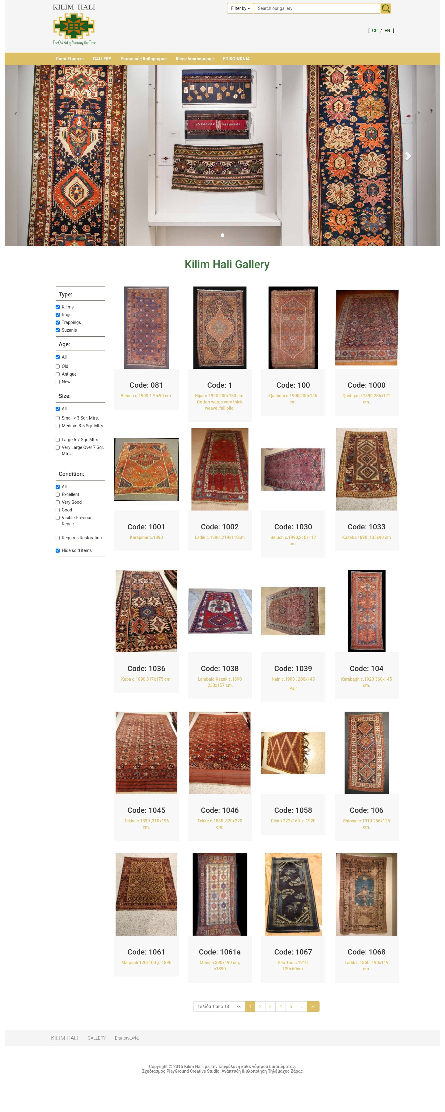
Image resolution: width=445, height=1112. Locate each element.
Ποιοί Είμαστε (70, 58)
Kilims (65, 306)
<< (239, 1006)
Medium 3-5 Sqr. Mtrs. (80, 425)
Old (62, 366)
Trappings (68, 322)
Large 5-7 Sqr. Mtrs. (77, 439)
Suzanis (66, 330)
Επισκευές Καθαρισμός (144, 58)
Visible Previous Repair (74, 520)
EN (387, 30)
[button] (37, 155)
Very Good (69, 502)
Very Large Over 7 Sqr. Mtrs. (80, 450)
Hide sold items (74, 550)
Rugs (63, 314)
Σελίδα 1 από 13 (213, 1006)
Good (64, 509)
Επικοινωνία (127, 1038)
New (63, 381)
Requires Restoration (79, 537)
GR (375, 30)
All (61, 357)
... (301, 1006)
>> (313, 1006)
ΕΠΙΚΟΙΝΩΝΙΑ (236, 58)
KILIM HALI (64, 1038)
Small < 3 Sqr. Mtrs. (77, 418)
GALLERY (102, 58)
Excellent (67, 494)
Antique (66, 374)
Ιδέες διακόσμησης (195, 58)
